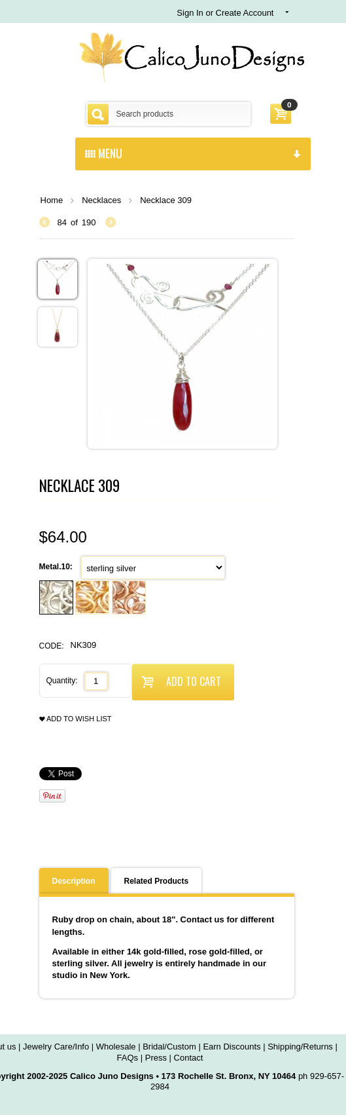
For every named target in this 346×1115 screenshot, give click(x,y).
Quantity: (62, 680)
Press (156, 1058)
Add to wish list (75, 719)
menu (193, 152)
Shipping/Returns (300, 1046)
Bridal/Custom (169, 1046)
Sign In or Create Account (225, 13)
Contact (188, 1058)
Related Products (156, 881)
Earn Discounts (231, 1046)
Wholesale (116, 1046)
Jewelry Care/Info (56, 1046)
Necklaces (101, 200)
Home (52, 200)
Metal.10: (57, 566)
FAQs (128, 1058)
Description (73, 881)
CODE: (51, 646)
